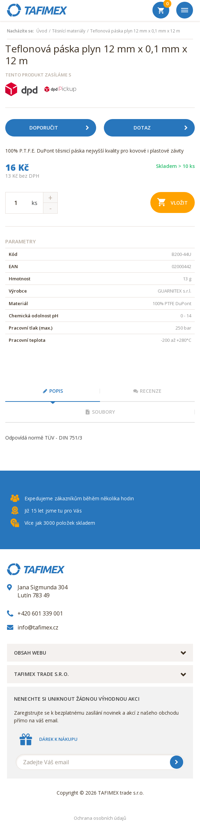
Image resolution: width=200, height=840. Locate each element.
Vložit (172, 202)
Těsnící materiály (68, 31)
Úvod (41, 31)
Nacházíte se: (20, 31)
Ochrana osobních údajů (100, 818)
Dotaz (163, 128)
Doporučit (61, 128)
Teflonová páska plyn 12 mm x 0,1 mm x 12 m (135, 31)
